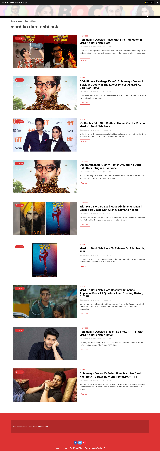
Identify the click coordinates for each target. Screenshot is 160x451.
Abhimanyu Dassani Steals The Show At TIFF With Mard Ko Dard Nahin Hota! (111, 333)
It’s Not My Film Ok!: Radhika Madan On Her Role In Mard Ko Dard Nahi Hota (112, 125)
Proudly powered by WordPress (66, 448)
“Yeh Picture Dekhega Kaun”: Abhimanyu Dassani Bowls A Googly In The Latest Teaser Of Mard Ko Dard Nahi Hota (111, 84)
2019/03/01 (107, 172)
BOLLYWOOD (84, 36)
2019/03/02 (107, 130)
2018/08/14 (107, 380)
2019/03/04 (107, 91)
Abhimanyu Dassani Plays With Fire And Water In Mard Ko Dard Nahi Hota (111, 41)
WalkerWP (101, 448)
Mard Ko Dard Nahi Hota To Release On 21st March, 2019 (112, 250)
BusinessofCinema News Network (91, 47)
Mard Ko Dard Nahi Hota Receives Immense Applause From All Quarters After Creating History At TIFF (111, 293)
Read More (84, 60)
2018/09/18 (107, 339)
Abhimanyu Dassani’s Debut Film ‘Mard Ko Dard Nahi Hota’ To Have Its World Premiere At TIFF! (110, 375)
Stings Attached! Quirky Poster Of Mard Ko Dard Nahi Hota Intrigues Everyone (110, 166)
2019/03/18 (107, 47)
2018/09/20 (107, 300)
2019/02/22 (107, 213)
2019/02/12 (107, 255)
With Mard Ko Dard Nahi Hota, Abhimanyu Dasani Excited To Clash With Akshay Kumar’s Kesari (111, 208)
